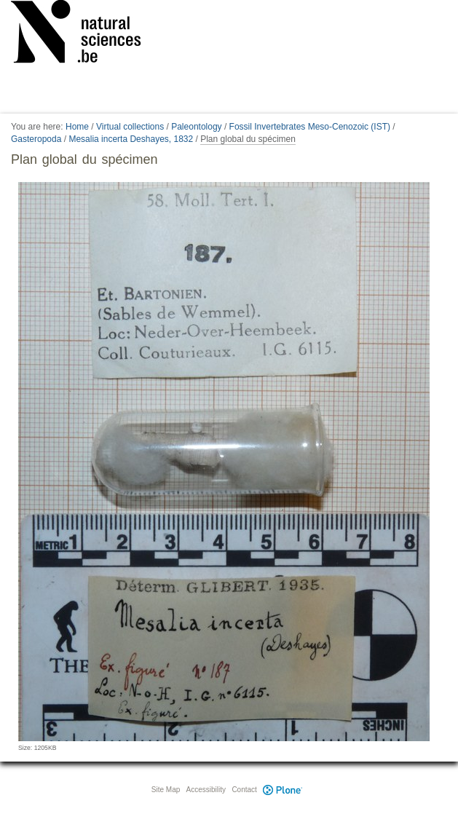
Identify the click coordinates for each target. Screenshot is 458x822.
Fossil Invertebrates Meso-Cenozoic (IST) (309, 127)
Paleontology (196, 127)
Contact (244, 790)
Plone (283, 790)
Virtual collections (130, 127)
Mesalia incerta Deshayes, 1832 (130, 139)
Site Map (165, 790)
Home (77, 127)
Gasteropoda (36, 139)
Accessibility (206, 790)
